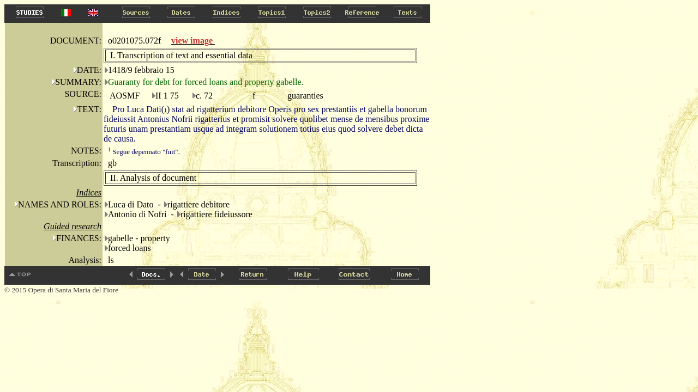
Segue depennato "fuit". (144, 152)
